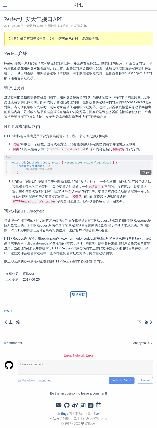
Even (97, 413)
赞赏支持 (78, 294)
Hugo (64, 413)
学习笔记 (26, 25)
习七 (78, 5)
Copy (146, 172)
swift (9, 310)
